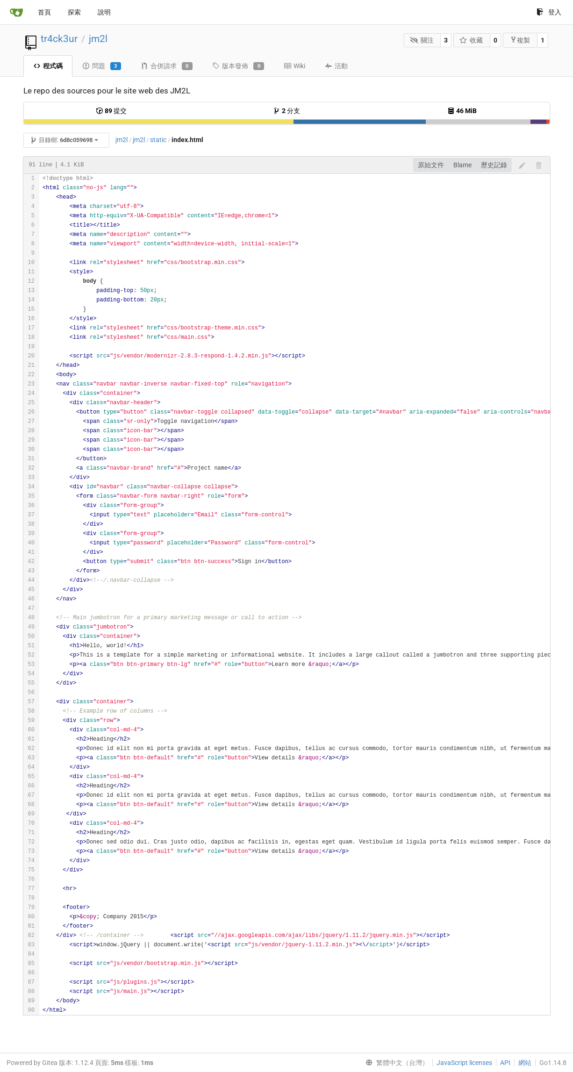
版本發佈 (238, 66)
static (158, 139)
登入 (549, 12)
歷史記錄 (494, 165)
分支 (286, 110)
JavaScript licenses (464, 1062)
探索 (74, 12)
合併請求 (167, 66)
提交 (111, 110)
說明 (104, 12)
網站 (524, 1062)
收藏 (471, 40)
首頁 (44, 12)
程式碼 (48, 66)
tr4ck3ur (59, 38)
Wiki (294, 66)
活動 (336, 66)
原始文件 (431, 165)
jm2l (98, 38)
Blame (462, 165)
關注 (422, 40)
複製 (520, 40)
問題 (101, 66)
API (505, 1062)
